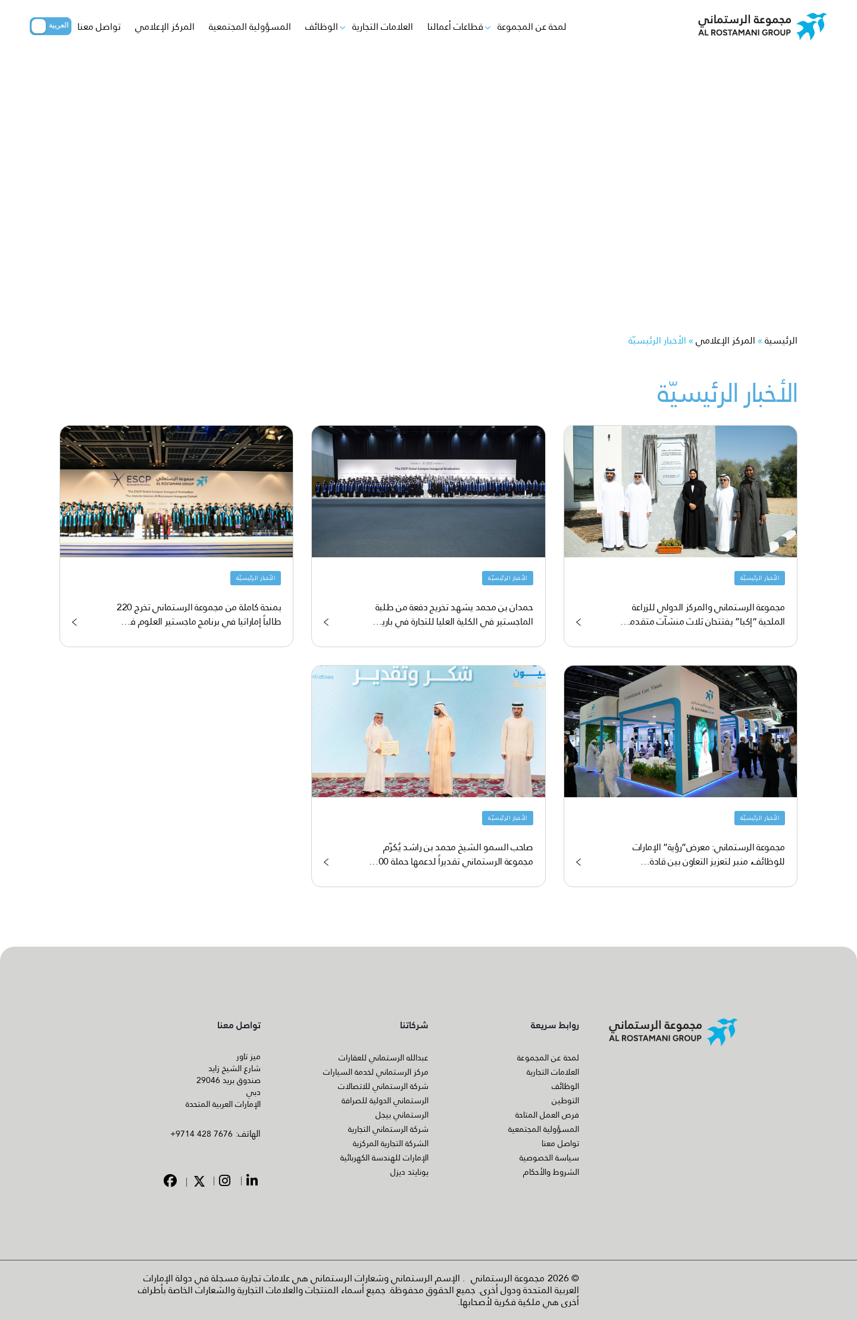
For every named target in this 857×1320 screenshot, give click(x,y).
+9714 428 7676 (201, 1133)
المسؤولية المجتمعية (250, 26)
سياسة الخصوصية (549, 1157)
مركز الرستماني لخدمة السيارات (375, 1071)
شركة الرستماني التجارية (388, 1129)
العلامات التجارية (382, 26)
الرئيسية (781, 340)
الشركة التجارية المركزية (390, 1143)
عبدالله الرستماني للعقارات (383, 1057)
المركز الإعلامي (165, 26)
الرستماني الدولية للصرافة (385, 1100)
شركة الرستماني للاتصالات (383, 1086)
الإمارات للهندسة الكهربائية (384, 1157)
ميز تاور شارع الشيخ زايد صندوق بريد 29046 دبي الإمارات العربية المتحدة (223, 1080)
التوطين (565, 1100)
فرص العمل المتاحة (547, 1114)
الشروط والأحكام (551, 1171)
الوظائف (321, 26)
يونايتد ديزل (409, 1171)
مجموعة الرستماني (508, 1278)
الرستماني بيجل (402, 1114)
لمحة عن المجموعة (532, 26)
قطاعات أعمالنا (455, 26)
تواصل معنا (99, 26)
